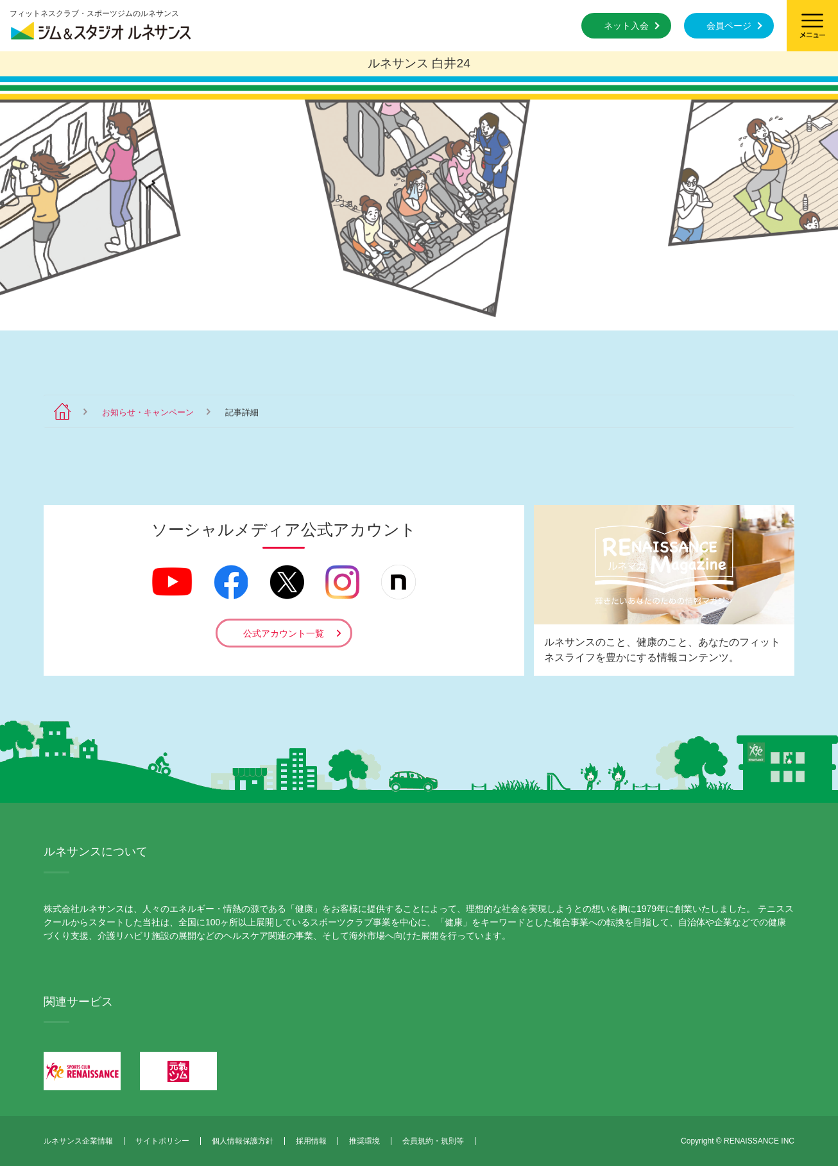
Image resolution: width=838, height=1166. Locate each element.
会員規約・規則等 (433, 1140)
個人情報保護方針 (242, 1140)
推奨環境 (364, 1140)
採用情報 (311, 1140)
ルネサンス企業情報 (78, 1140)
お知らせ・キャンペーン (148, 412)
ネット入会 (626, 26)
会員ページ (728, 26)
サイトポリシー (162, 1140)
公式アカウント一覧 (283, 633)
